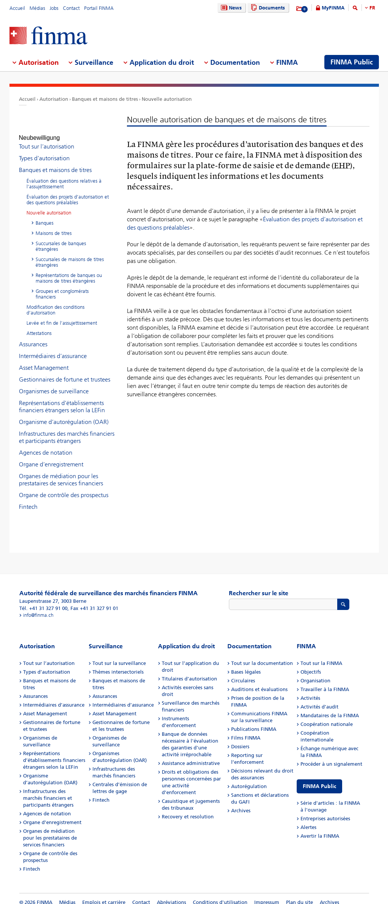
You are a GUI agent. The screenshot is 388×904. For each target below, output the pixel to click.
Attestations (39, 326)
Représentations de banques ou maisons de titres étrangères (69, 271)
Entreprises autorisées (325, 812)
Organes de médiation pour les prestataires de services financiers (61, 473)
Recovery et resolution (188, 810)
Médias (37, 8)
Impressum (266, 895)
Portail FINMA (99, 8)
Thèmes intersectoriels (118, 665)
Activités (310, 691)
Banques (44, 216)
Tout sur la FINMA (321, 656)
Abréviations (171, 895)
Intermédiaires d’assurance (53, 349)
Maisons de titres (54, 226)
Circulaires (243, 674)
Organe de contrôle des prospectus (63, 488)
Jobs (54, 8)
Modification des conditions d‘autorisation (55, 303)
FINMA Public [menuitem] (351, 62)
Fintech (28, 500)
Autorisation (53, 99)
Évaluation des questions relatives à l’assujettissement (64, 177)
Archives (240, 804)
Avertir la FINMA (319, 829)
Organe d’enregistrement (51, 457)
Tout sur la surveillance (119, 656)
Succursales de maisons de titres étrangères (70, 255)
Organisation (315, 674)
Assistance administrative (191, 756)
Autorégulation (249, 779)
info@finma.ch (38, 608)
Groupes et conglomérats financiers (62, 287)
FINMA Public (319, 779)
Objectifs (310, 665)
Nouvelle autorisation (167, 99)
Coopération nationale (326, 717)
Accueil (17, 8)
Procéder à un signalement (331, 757)
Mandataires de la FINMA (329, 709)
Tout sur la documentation (262, 656)
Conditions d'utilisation (220, 895)
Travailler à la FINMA (324, 682)
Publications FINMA (253, 722)
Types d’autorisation (44, 151)
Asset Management (44, 360)
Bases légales (246, 665)
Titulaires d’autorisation (189, 672)
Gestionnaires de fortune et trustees (64, 372)
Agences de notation (45, 445)
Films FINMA (245, 731)
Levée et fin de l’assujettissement (62, 316)
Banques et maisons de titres (105, 99)
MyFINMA (333, 8)
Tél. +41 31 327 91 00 (43, 601)
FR (372, 8)
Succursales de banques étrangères (61, 239)
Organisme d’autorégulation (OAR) (63, 415)
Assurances (33, 337)
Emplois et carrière (103, 895)
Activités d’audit (319, 700)
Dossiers (240, 740)
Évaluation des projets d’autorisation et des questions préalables (68, 193)
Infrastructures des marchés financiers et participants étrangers (66, 430)
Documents (267, 8)
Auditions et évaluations (259, 682)
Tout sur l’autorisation (46, 139)
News (230, 8)
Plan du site (299, 895)
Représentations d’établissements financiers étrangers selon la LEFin (62, 400)
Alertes (308, 820)
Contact (71, 8)
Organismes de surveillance (54, 384)
